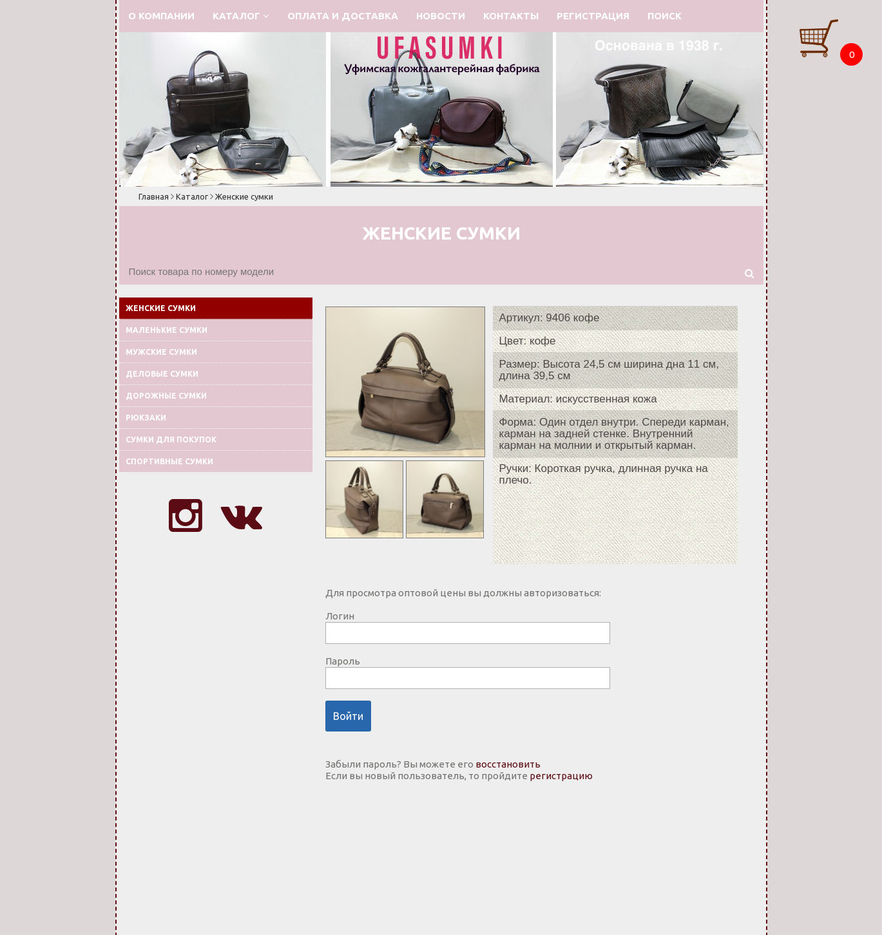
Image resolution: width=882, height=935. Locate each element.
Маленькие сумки (166, 330)
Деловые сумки (162, 374)
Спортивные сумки (169, 461)
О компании (161, 15)
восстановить (508, 764)
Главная (154, 196)
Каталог (241, 15)
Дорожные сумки (166, 396)
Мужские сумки (161, 352)
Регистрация (593, 15)
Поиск (664, 15)
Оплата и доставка (342, 15)
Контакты (511, 15)
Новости (440, 15)
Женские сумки (244, 196)
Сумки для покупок (171, 439)
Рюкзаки (146, 417)
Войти (348, 716)
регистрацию (561, 775)
